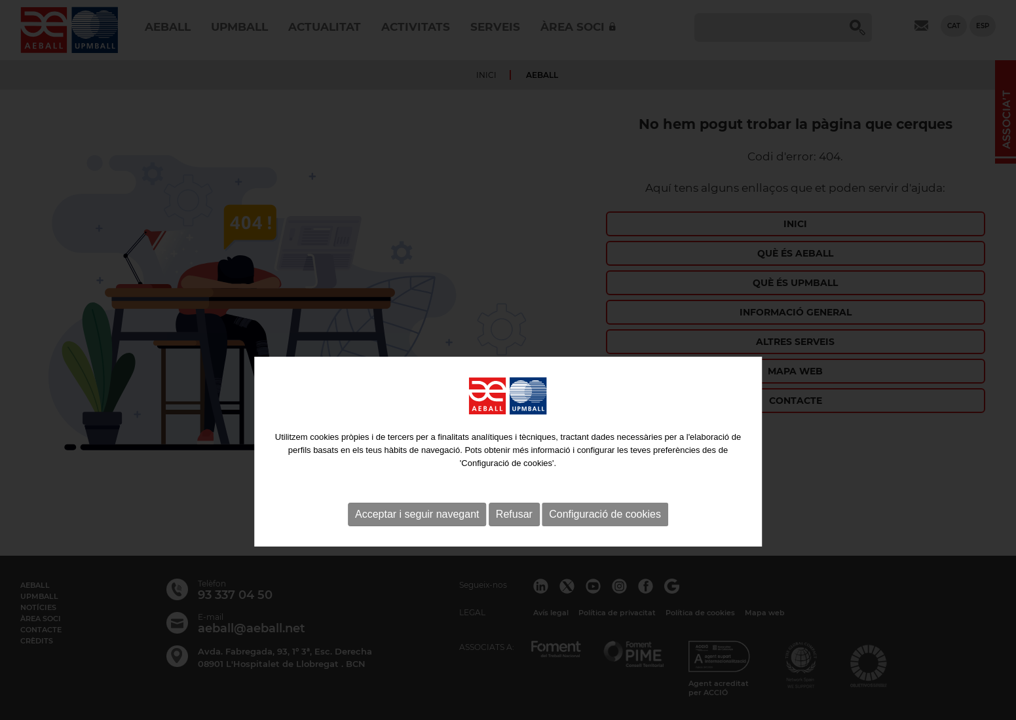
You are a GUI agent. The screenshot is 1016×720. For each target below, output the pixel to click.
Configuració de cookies (605, 538)
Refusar (514, 538)
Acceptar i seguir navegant (417, 538)
